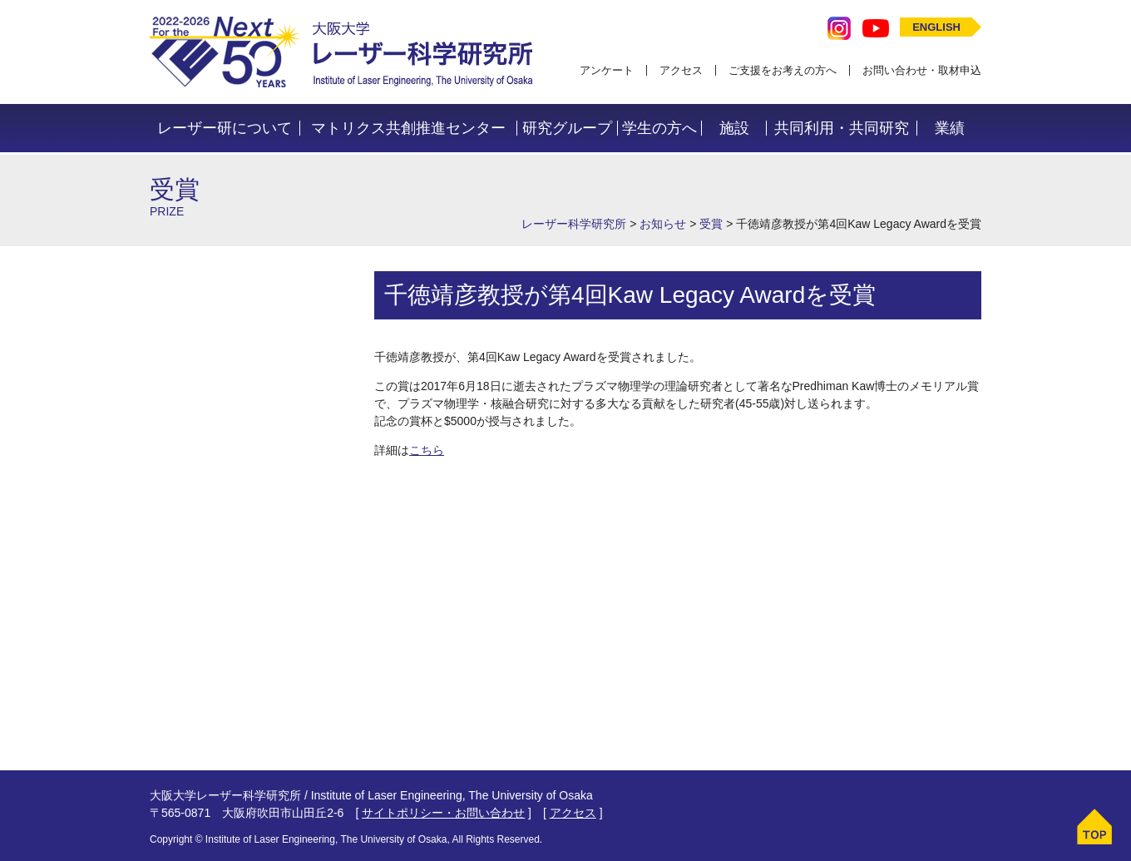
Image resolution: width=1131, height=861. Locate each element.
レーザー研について (224, 128)
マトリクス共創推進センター (408, 128)
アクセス (681, 70)
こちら (426, 450)
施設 (734, 128)
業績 (950, 128)
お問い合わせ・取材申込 (921, 70)
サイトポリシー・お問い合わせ (443, 812)
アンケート (607, 70)
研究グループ (567, 128)
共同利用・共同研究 (841, 128)
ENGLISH (936, 27)
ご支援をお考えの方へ (782, 70)
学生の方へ (659, 128)
